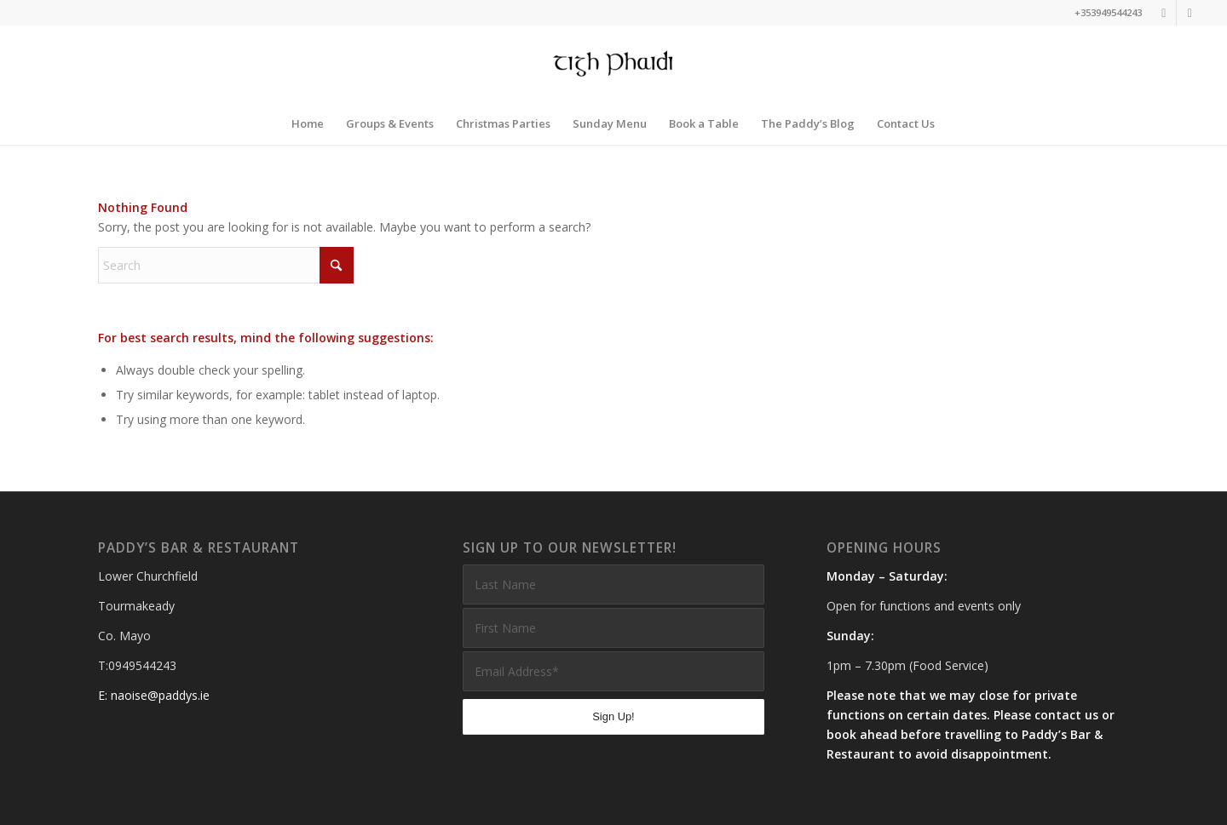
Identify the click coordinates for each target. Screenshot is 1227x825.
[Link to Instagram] (1163, 13)
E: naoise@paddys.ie (154, 695)
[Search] (226, 265)
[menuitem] (307, 123)
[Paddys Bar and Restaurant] (614, 64)
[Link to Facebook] (1189, 13)
